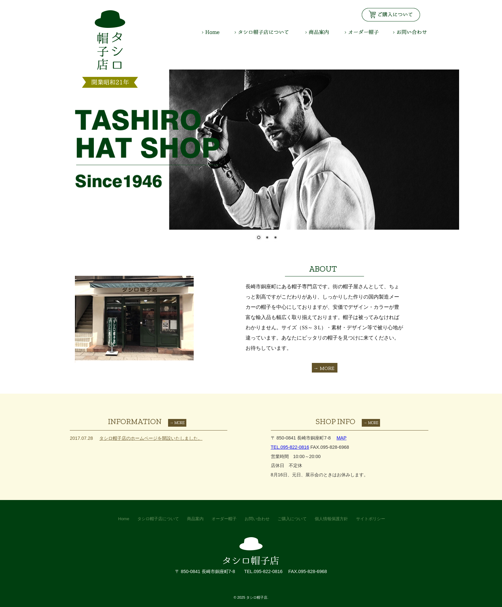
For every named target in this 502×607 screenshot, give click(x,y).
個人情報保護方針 (331, 518)
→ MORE (323, 368)
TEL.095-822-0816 (290, 447)
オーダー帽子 (369, 32)
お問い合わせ (410, 32)
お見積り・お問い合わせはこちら (391, 14)
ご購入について (292, 518)
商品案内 (325, 32)
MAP (341, 437)
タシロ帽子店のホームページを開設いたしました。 (150, 438)
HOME (218, 32)
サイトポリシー (370, 518)
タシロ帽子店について (270, 32)
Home (123, 518)
